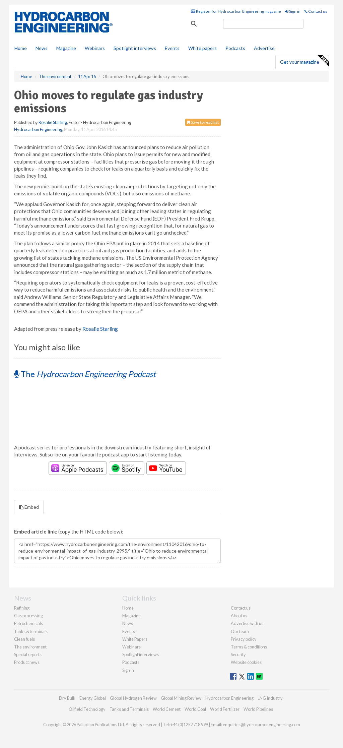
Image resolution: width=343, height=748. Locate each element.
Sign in (292, 11)
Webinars (95, 48)
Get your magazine (304, 61)
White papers (202, 48)
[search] (263, 24)
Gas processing (28, 615)
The (85, 374)
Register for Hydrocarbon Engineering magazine (236, 11)
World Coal (195, 709)
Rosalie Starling (53, 122)
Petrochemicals (28, 623)
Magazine (66, 48)
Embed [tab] (29, 507)
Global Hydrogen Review (133, 698)
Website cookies (246, 662)
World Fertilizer (224, 709)
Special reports (28, 654)
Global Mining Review (181, 698)
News (127, 623)
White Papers (134, 639)
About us (239, 615)
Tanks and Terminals (129, 709)
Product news (27, 662)
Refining (21, 608)
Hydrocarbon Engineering (38, 129)
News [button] (42, 48)
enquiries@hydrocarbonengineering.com (261, 724)
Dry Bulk (67, 698)
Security (238, 654)
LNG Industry (270, 698)
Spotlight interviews (135, 48)
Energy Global (92, 698)
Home (20, 48)
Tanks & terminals (31, 631)
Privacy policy (244, 639)
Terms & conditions (249, 646)
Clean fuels (24, 639)
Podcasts (235, 48)
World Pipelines (258, 709)
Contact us (315, 11)
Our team (240, 631)
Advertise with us (247, 623)
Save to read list (203, 122)
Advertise (264, 48)
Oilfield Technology (87, 709)
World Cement (167, 709)
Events (172, 48)
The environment (30, 646)
